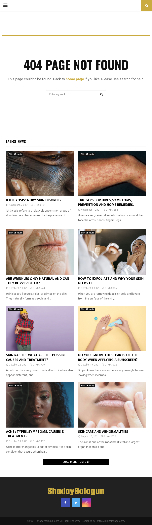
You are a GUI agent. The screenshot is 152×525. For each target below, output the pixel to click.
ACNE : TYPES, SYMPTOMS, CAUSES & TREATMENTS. (35, 434)
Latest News (16, 141)
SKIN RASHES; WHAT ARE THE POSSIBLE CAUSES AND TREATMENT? (36, 357)
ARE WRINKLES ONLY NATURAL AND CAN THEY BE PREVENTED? (37, 281)
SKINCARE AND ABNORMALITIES (103, 432)
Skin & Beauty (15, 154)
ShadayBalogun (76, 492)
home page (75, 79)
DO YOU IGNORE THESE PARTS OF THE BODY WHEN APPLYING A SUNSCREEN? (108, 357)
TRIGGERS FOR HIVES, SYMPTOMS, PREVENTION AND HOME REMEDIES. (106, 202)
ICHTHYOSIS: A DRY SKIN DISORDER (33, 200)
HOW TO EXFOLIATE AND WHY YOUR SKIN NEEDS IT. (111, 281)
